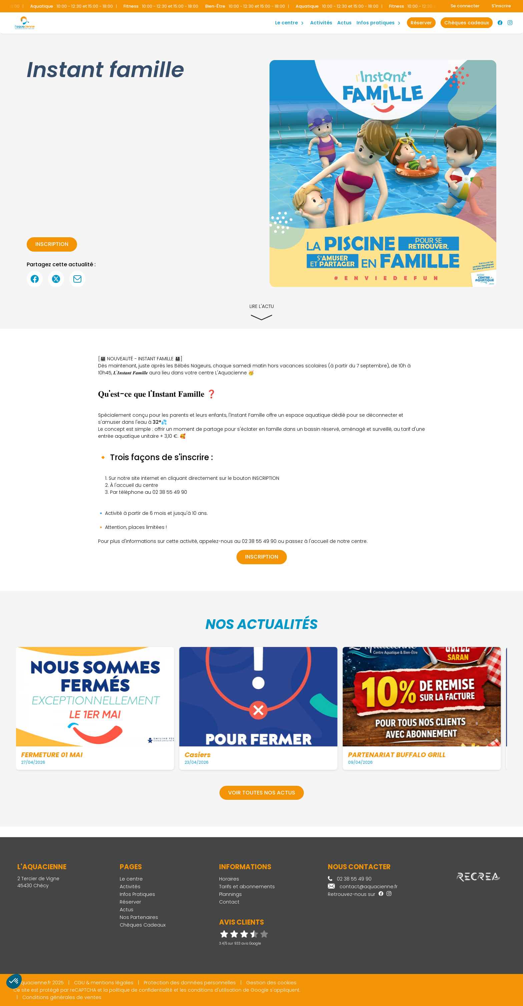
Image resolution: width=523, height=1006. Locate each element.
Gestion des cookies (271, 982)
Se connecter (465, 6)
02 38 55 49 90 (350, 879)
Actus (344, 22)
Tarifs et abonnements (247, 886)
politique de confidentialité (140, 990)
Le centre (131, 879)
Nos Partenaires (139, 917)
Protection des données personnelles (190, 982)
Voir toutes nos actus (261, 792)
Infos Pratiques (376, 22)
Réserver (130, 902)
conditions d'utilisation (214, 990)
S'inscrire (501, 6)
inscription (51, 244)
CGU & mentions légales (103, 982)
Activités (321, 22)
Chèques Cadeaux (143, 925)
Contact (229, 902)
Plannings (230, 894)
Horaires (229, 879)
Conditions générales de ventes (61, 997)
